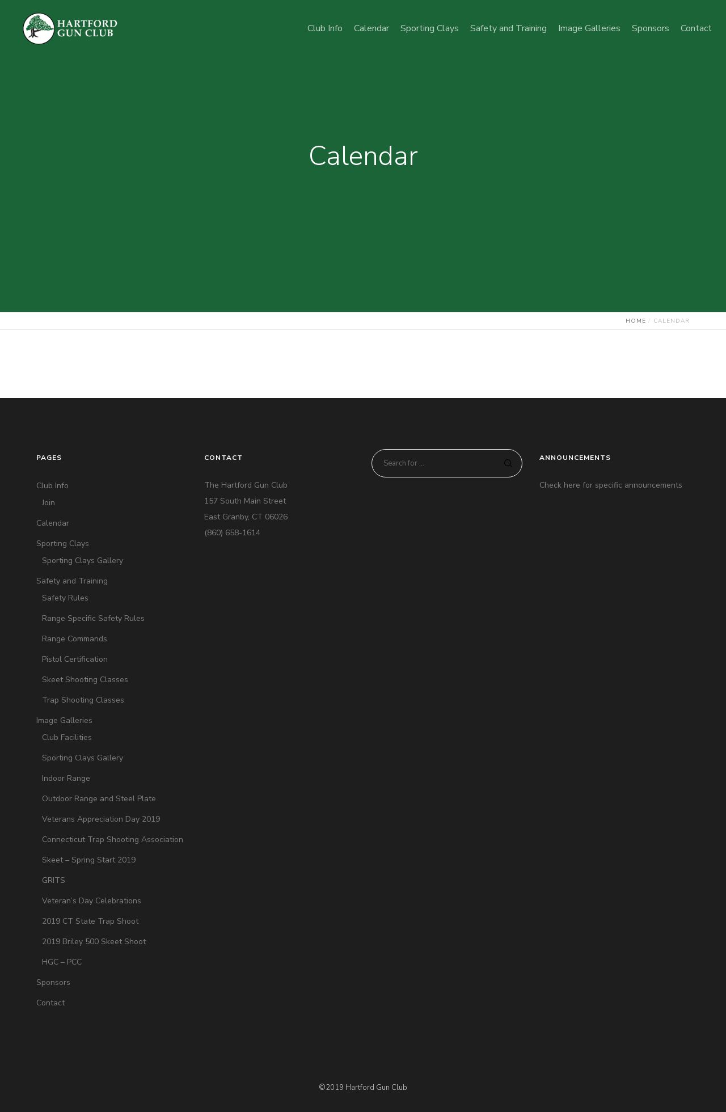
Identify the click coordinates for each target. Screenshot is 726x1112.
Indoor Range (66, 778)
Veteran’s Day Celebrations (91, 900)
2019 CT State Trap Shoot (90, 921)
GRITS (53, 880)
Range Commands (74, 638)
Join (48, 502)
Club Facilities (67, 737)
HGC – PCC (62, 962)
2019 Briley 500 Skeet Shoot (94, 941)
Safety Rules (65, 598)
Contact (50, 1002)
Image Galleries (64, 720)
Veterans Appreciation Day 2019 (101, 819)
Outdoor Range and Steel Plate (99, 798)
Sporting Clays (62, 543)
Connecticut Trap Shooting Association (112, 839)
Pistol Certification (75, 659)
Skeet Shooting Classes (85, 679)
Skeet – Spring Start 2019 (89, 860)
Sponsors (53, 982)
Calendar (52, 523)
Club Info (52, 485)
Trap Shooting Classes (83, 700)
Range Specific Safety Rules (93, 618)
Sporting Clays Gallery (82, 560)
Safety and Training (72, 581)
